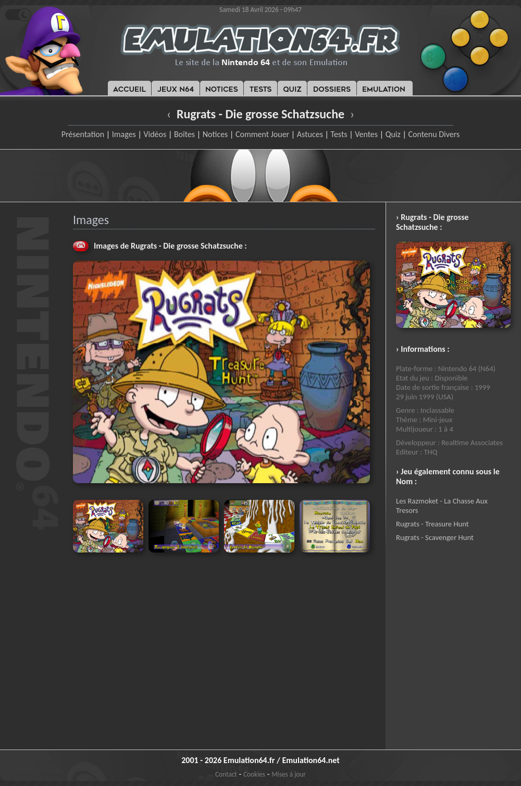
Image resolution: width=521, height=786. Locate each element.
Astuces (310, 134)
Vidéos (154, 134)
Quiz (393, 134)
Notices (215, 134)
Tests (339, 134)
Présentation (83, 134)
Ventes (366, 134)
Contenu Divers (434, 134)
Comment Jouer (262, 134)
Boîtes (184, 134)
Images (124, 134)
